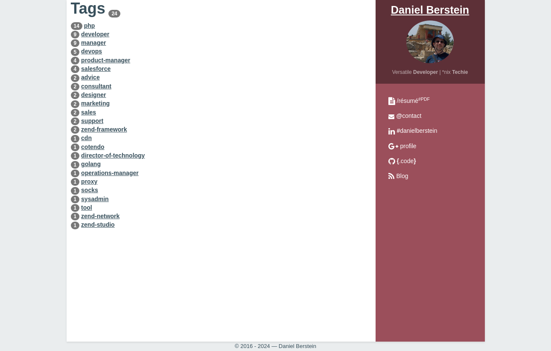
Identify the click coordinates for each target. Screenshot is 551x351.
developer (95, 34)
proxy (89, 181)
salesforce (96, 68)
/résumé (413, 100)
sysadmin (95, 199)
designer (93, 94)
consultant (96, 86)
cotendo (92, 146)
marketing (95, 103)
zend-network (100, 216)
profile (408, 146)
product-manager (105, 60)
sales (88, 112)
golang (91, 164)
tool (86, 207)
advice (90, 77)
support (92, 120)
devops (91, 51)
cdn (86, 138)
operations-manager (110, 173)
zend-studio (98, 224)
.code (406, 161)
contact (409, 115)
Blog (402, 176)
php (89, 25)
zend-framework (104, 129)
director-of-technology (113, 155)
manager (93, 42)
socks (89, 190)
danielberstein (417, 130)
